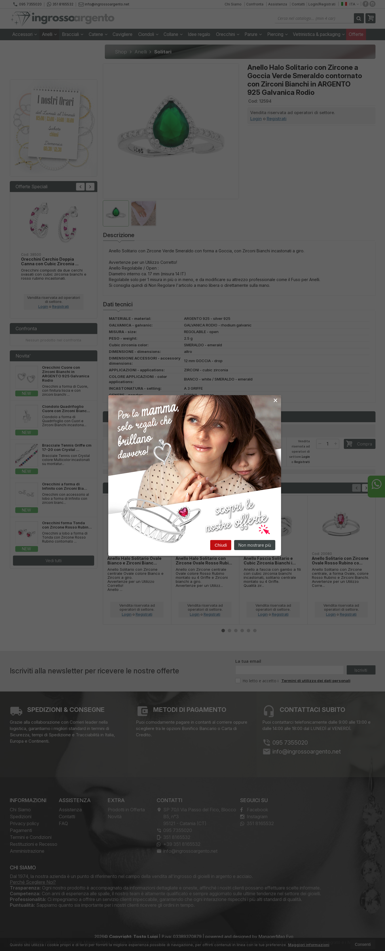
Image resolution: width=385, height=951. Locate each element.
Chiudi (221, 545)
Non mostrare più (254, 545)
